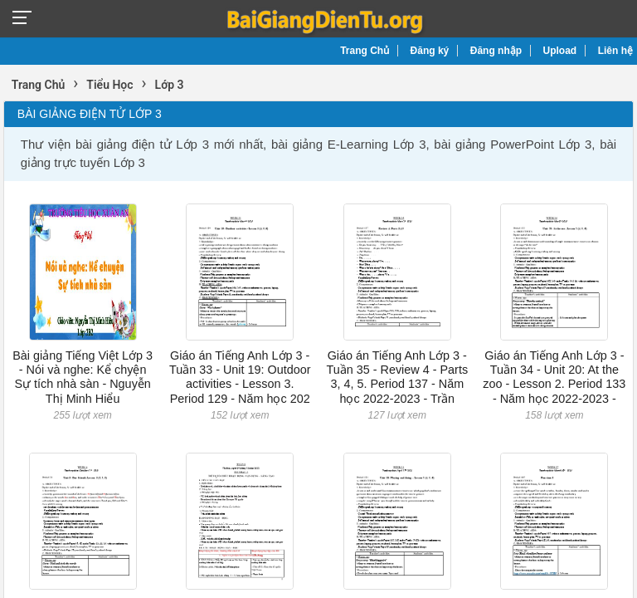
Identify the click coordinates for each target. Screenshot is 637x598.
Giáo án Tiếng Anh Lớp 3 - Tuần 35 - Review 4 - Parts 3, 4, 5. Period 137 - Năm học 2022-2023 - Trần (397, 377)
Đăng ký (430, 50)
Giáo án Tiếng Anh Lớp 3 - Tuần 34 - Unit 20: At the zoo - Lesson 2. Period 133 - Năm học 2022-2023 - (554, 377)
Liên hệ (615, 50)
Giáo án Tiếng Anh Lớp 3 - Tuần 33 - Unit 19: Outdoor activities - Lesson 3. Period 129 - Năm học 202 (240, 377)
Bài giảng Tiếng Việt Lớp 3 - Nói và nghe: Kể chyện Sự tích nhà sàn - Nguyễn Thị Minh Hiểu (82, 377)
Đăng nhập (496, 50)
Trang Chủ (364, 50)
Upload (560, 50)
